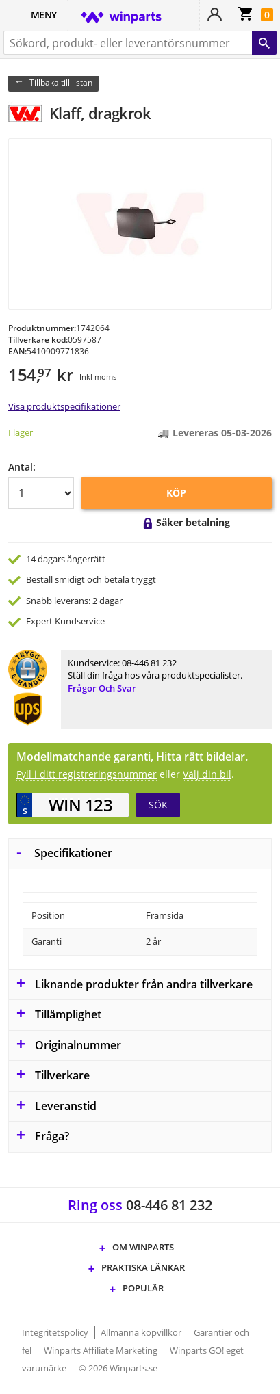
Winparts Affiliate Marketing (102, 1350)
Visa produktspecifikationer (64, 406)
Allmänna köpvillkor (142, 1332)
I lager (20, 432)
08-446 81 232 (149, 663)
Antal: (22, 466)
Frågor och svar (102, 688)
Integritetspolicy (56, 1332)
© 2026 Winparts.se (118, 1368)
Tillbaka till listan (60, 82)
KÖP (176, 492)
